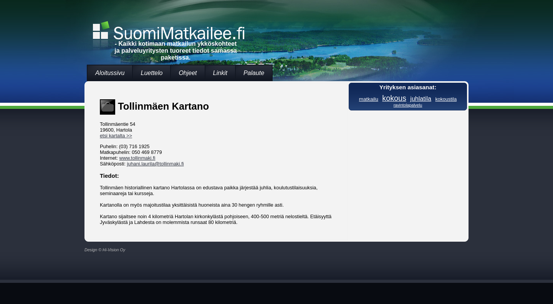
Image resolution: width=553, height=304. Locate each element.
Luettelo (151, 73)
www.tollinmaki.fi (137, 158)
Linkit (220, 73)
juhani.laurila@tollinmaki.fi (155, 164)
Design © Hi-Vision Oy (104, 249)
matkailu (368, 99)
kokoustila (446, 99)
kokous (394, 98)
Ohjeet (188, 73)
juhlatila (420, 98)
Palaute (253, 73)
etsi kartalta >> (116, 136)
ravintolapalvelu (408, 105)
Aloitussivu (109, 73)
